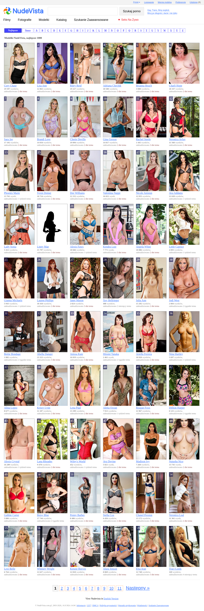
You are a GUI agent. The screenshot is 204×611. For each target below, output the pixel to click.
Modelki (44, 19)
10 (111, 588)
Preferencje (181, 2)
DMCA (95, 605)
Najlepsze (13, 30)
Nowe (27, 30)
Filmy (7, 19)
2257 (89, 605)
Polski (136, 2)
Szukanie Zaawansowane (91, 19)
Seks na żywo (130, 19)
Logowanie (149, 2)
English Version (111, 598)
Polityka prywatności (108, 605)
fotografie (24, 19)
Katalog (61, 19)
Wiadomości (142, 605)
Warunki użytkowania (127, 605)
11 (119, 588)
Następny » (138, 588)
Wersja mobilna (165, 2)
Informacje (81, 605)
